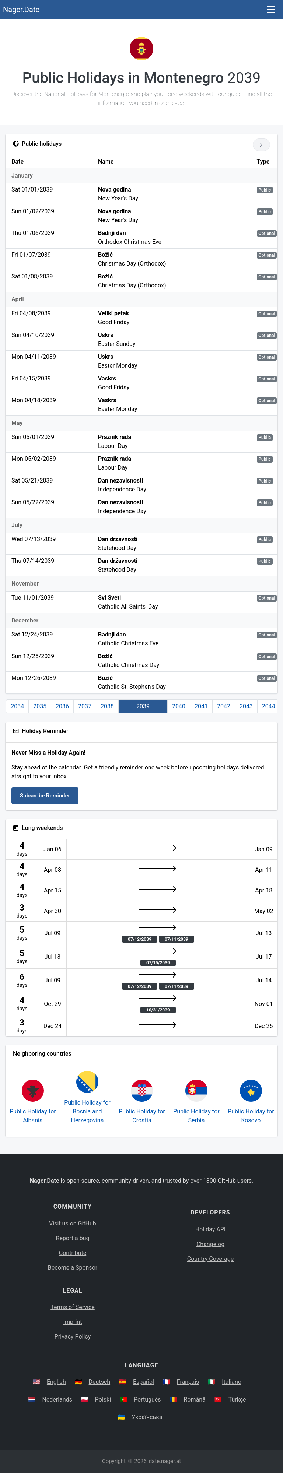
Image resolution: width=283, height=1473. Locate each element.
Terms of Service (72, 1307)
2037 (84, 706)
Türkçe (237, 1399)
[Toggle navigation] (271, 10)
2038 (107, 706)
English (56, 1381)
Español (143, 1381)
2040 (178, 706)
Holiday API (210, 1229)
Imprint (72, 1321)
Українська (147, 1417)
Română (194, 1399)
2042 (223, 706)
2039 (143, 706)
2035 (39, 706)
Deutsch (99, 1381)
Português (147, 1399)
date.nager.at (165, 1461)
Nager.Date (21, 9)
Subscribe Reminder (45, 795)
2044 (268, 706)
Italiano (231, 1381)
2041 (201, 706)
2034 (17, 706)
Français (188, 1381)
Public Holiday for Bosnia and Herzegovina (87, 1111)
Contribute (72, 1252)
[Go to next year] (261, 144)
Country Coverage (210, 1258)
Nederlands (57, 1399)
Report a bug (73, 1238)
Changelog (210, 1244)
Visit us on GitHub (72, 1223)
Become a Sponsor (72, 1267)
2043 (246, 706)
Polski (103, 1399)
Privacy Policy (73, 1336)
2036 (62, 706)
